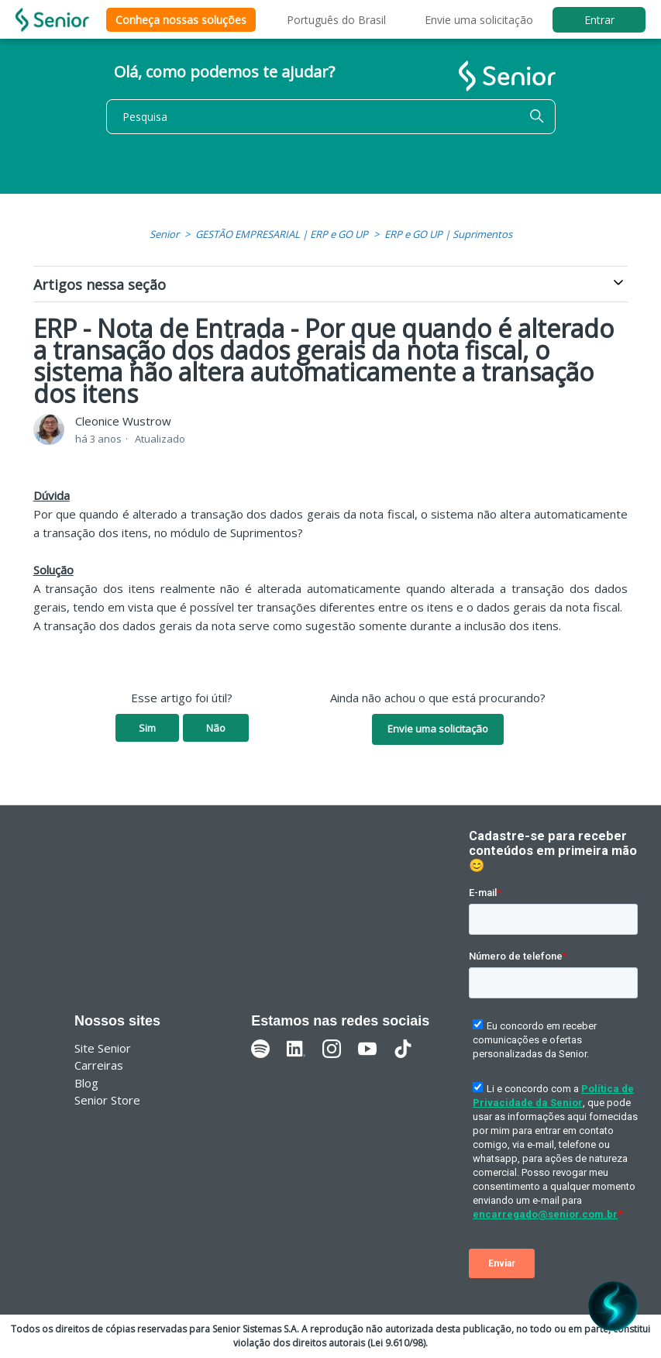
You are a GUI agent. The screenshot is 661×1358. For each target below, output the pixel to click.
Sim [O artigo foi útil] (147, 728)
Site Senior (102, 1048)
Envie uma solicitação (479, 19)
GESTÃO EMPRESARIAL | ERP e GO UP (281, 234)
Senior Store (107, 1100)
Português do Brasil (336, 19)
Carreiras (98, 1065)
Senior (164, 234)
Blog (86, 1083)
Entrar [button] (599, 19)
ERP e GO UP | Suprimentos (448, 234)
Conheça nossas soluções (180, 19)
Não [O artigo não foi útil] (215, 728)
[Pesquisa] (331, 116)
